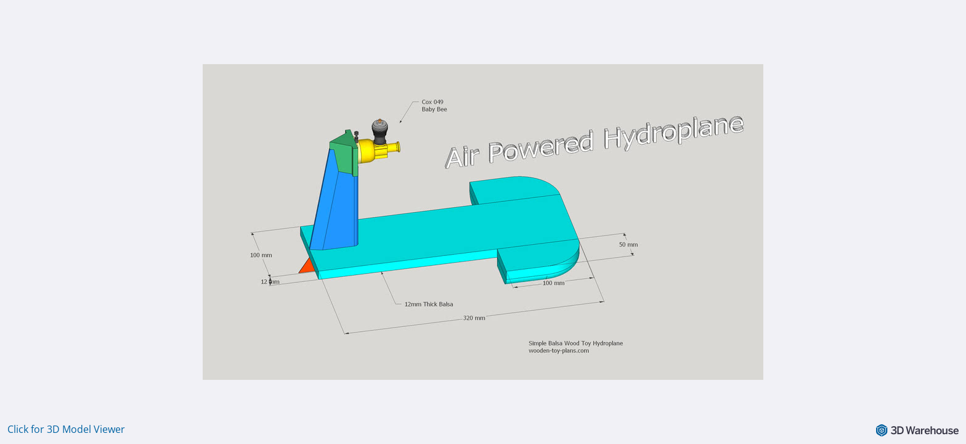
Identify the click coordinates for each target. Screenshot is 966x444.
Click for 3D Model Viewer (66, 429)
